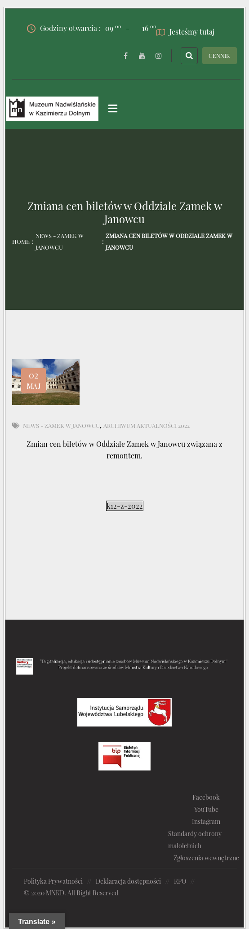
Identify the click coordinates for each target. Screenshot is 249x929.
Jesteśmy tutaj (185, 31)
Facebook (206, 797)
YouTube (206, 809)
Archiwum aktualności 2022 (146, 425)
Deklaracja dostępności (128, 881)
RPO (180, 881)
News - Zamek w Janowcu (60, 241)
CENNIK (219, 55)
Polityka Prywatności (53, 881)
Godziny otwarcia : (74, 28)
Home (21, 241)
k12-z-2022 (125, 506)
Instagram (206, 821)
